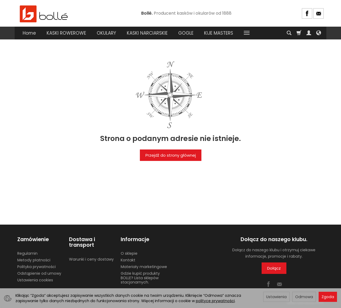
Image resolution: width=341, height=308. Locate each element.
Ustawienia (276, 296)
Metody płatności (33, 260)
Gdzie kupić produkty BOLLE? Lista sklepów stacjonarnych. (140, 278)
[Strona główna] (44, 13)
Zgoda (328, 296)
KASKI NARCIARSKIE (147, 33)
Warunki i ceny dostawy (91, 259)
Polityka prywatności (36, 266)
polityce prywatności (215, 300)
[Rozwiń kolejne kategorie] (246, 33)
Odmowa (304, 296)
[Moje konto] (309, 33)
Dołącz (274, 268)
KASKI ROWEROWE (66, 33)
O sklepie (129, 253)
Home (29, 33)
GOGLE (185, 33)
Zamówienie (33, 239)
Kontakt (128, 260)
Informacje (135, 239)
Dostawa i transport (82, 242)
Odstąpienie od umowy (39, 273)
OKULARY (106, 33)
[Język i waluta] (319, 33)
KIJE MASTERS (218, 33)
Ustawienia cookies (35, 280)
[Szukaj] (289, 33)
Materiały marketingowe (144, 266)
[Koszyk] (299, 33)
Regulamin (27, 253)
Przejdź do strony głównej (170, 155)
